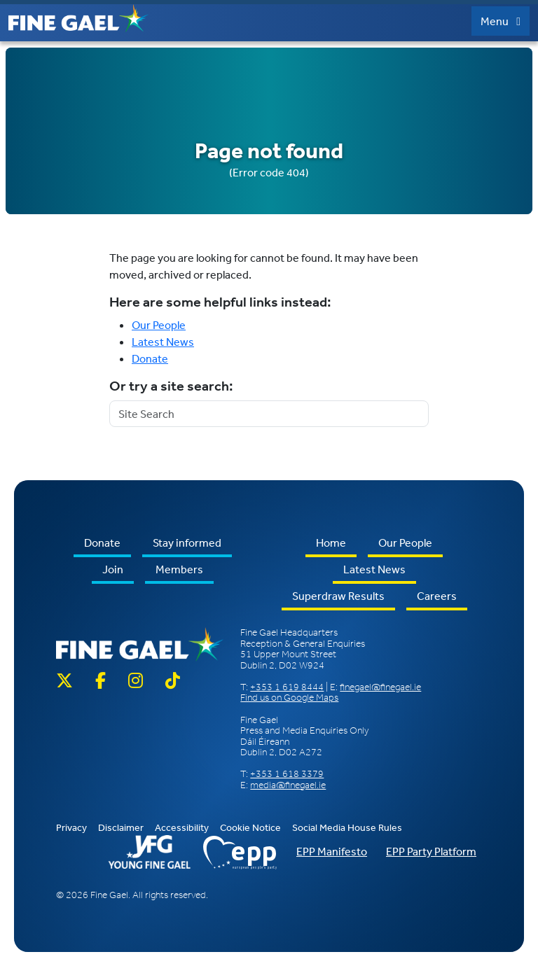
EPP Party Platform (431, 851)
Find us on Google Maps (289, 698)
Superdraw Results (338, 596)
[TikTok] (172, 681)
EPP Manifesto (331, 851)
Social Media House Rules (347, 827)
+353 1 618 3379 (287, 774)
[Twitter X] (70, 681)
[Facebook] (100, 681)
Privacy (71, 827)
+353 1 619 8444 (287, 687)
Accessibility (182, 827)
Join (112, 569)
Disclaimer (121, 827)
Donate (150, 358)
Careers (437, 596)
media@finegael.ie (288, 785)
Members (179, 569)
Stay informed (187, 543)
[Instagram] (135, 681)
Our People (159, 325)
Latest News (163, 342)
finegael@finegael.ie (380, 687)
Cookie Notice (250, 827)
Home (331, 543)
